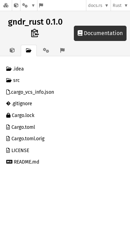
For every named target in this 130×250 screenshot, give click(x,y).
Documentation (100, 33)
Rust (117, 5)
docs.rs (95, 5)
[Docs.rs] (6, 5)
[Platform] (28, 5)
